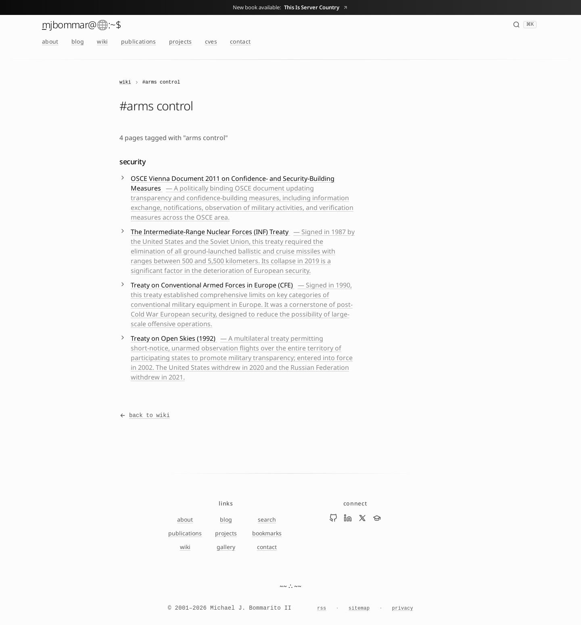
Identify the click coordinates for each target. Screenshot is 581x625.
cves (211, 41)
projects (180, 41)
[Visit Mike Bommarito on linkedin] (348, 518)
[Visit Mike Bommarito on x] (362, 518)
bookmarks (267, 533)
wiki (102, 41)
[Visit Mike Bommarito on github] (333, 518)
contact (240, 41)
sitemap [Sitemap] (359, 608)
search (267, 519)
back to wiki (144, 415)
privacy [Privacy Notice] (402, 608)
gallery (226, 547)
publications (138, 41)
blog (77, 41)
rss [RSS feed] (321, 608)
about (50, 41)
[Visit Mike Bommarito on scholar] (377, 518)
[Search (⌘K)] (524, 25)
